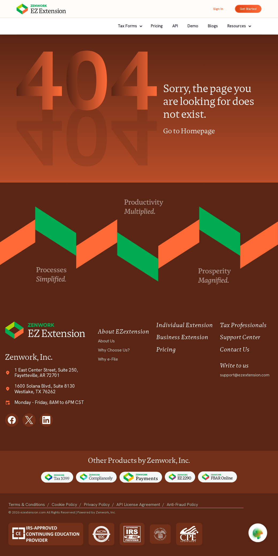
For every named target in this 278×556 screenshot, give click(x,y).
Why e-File (108, 359)
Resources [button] (237, 26)
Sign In (218, 9)
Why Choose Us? (114, 350)
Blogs (213, 26)
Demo (193, 26)
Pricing (157, 26)
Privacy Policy (97, 504)
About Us (106, 340)
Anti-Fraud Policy (182, 504)
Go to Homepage (189, 130)
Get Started (248, 9)
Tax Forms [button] (128, 26)
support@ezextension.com (244, 374)
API (175, 26)
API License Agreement (138, 504)
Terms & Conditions (26, 504)
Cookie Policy (64, 504)
